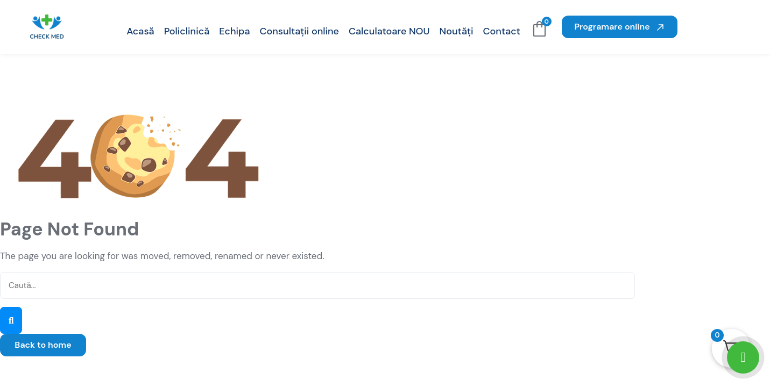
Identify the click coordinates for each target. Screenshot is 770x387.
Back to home (43, 344)
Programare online (619, 26)
